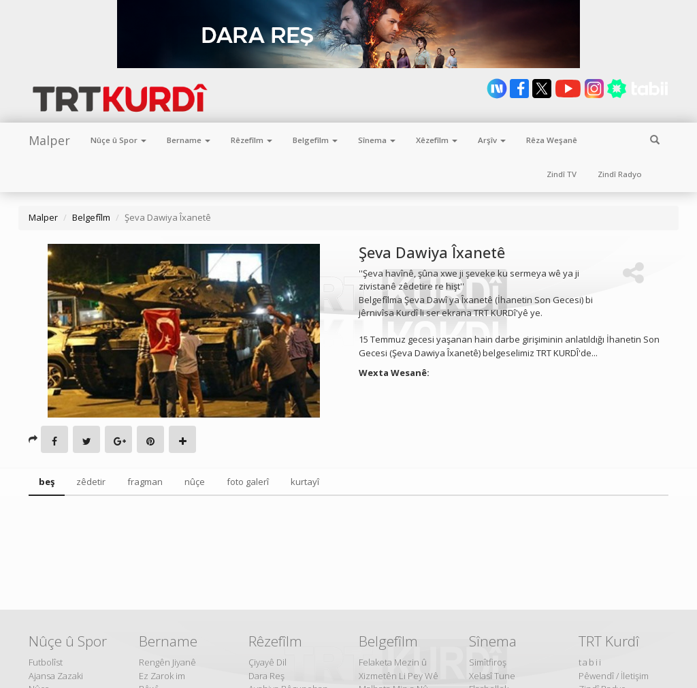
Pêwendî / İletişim (614, 676)
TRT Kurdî (609, 641)
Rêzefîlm (251, 140)
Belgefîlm (315, 140)
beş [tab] (46, 481)
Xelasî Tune (492, 676)
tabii (590, 662)
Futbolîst (46, 662)
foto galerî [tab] (248, 481)
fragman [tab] (145, 481)
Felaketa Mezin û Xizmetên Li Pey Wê (398, 669)
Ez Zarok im (162, 676)
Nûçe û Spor (118, 140)
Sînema (376, 140)
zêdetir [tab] (91, 481)
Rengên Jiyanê (167, 662)
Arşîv (492, 140)
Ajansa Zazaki (56, 676)
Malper (49, 140)
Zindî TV (562, 174)
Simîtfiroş (487, 662)
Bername (188, 140)
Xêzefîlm (436, 140)
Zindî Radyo (620, 174)
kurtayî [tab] (305, 481)
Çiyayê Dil (267, 662)
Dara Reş (266, 676)
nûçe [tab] (194, 481)
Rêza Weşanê (551, 140)
